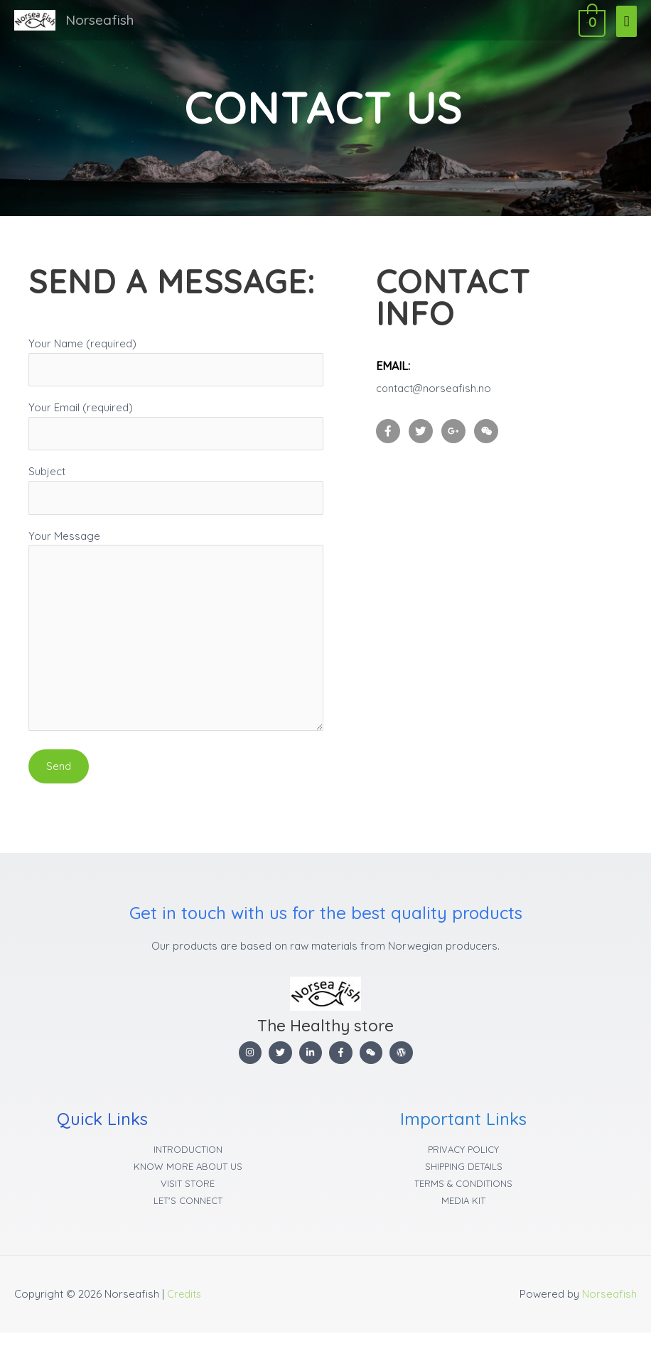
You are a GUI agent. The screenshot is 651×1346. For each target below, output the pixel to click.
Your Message (175, 640)
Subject (175, 493)
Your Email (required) (175, 427)
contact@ (400, 388)
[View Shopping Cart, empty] (591, 20)
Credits (185, 1307)
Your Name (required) (175, 362)
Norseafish (101, 20)
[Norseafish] (34, 21)
